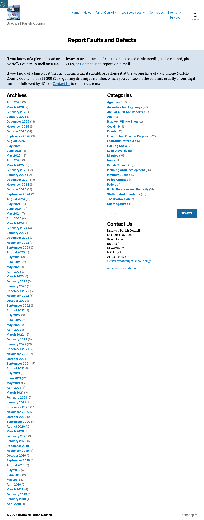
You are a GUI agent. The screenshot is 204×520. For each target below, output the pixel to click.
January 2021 (16, 402)
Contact (86, 64)
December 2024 (18, 179)
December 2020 (18, 407)
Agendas (113, 102)
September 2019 (18, 460)
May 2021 (13, 383)
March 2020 (15, 431)
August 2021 (15, 368)
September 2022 (18, 305)
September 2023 (18, 247)
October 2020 (16, 417)
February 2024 (17, 228)
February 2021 (17, 397)
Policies (112, 184)
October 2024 (16, 189)
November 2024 (18, 184)
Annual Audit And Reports (125, 112)
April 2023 (14, 271)
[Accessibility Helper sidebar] (4, 4)
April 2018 (14, 504)
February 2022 (17, 339)
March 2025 (15, 165)
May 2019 (13, 479)
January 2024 (16, 233)
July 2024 (14, 204)
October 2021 (16, 359)
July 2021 (13, 373)
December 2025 (18, 121)
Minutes (112, 155)
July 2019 (13, 470)
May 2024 (14, 213)
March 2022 (15, 334)
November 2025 (18, 126)
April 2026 (14, 102)
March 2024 (15, 223)
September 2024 (18, 194)
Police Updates (117, 179)
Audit (111, 116)
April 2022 (14, 329)
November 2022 (18, 296)
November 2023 (18, 242)
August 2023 (16, 252)
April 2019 (14, 484)
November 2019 (18, 450)
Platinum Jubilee (118, 175)
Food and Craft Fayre (121, 141)
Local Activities (131, 12)
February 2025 (17, 170)
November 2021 (18, 354)
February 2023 (17, 281)
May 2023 (13, 267)
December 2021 (18, 349)
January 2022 (16, 344)
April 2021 (14, 387)
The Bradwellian (118, 199)
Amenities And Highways (124, 107)
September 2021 (18, 363)
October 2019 (16, 455)
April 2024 (14, 218)
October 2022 (16, 300)
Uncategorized (117, 204)
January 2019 (16, 499)
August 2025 (16, 141)
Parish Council (104, 12)
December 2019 (18, 446)
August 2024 (16, 199)
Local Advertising (119, 150)
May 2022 (13, 325)
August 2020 (16, 426)
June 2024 (14, 208)
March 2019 (15, 489)
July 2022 (13, 315)
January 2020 (16, 441)
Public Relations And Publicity (127, 189)
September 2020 (18, 421)
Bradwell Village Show (122, 121)
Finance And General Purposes (128, 136)
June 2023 (14, 262)
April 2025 (14, 160)
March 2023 (15, 276)
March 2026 (15, 107)
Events (172, 12)
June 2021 (14, 378)
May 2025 (14, 155)
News (87, 12)
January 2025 (16, 175)
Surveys (174, 17)
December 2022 (18, 291)
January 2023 (16, 286)
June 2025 (14, 150)
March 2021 (15, 392)
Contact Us (156, 12)
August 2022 (16, 310)
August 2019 (16, 465)
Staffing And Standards (123, 194)
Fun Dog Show (117, 146)
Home (75, 12)
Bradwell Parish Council (35, 515)
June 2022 (14, 320)
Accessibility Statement (123, 268)
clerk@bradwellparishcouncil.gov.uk (132, 261)
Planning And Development (126, 170)
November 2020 (18, 412)
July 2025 (14, 146)
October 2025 (16, 131)
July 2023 (13, 257)
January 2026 (16, 116)
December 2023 (18, 238)
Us (95, 64)
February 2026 (17, 112)
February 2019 (17, 494)
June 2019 (14, 475)
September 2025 (18, 136)
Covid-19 (113, 126)
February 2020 (17, 436)
